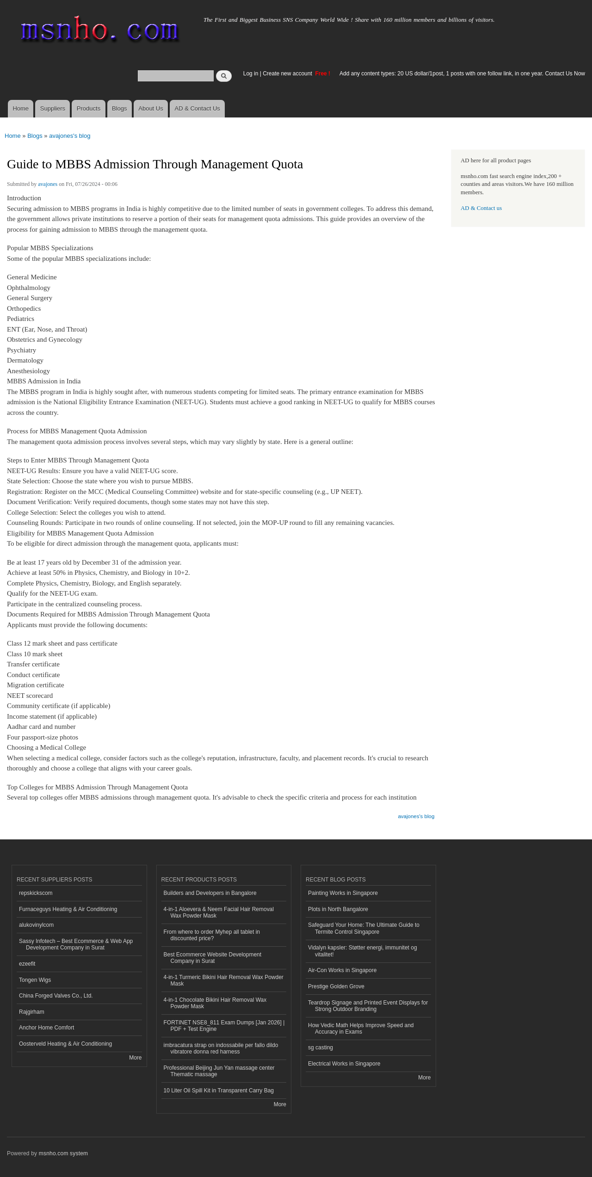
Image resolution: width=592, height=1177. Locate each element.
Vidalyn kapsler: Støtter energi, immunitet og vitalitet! (362, 950)
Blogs (119, 108)
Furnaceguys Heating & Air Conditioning (68, 909)
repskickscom (36, 893)
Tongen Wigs (35, 980)
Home (20, 108)
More (135, 1057)
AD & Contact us (481, 208)
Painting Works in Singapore (343, 893)
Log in (251, 73)
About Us (150, 108)
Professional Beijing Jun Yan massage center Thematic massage (219, 1071)
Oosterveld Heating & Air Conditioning (65, 1044)
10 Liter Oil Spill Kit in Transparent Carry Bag (219, 1090)
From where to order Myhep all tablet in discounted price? (212, 935)
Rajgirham (31, 1012)
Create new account (288, 73)
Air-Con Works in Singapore (342, 970)
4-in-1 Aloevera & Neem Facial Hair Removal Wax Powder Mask (219, 912)
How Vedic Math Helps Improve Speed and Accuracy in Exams (361, 1028)
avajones (47, 184)
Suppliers (52, 108)
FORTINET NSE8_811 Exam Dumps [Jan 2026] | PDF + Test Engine (224, 1025)
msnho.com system (63, 1153)
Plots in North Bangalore (338, 909)
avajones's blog (69, 135)
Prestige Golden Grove (336, 986)
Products (88, 108)
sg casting (320, 1047)
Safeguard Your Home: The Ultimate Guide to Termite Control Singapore (363, 928)
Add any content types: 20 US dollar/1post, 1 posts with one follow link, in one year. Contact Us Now (462, 73)
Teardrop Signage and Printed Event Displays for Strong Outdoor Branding (368, 1005)
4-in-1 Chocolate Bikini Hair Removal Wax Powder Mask (215, 1003)
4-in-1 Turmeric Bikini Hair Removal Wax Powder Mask (224, 980)
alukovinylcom (36, 925)
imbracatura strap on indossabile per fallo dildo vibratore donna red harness (221, 1048)
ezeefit (27, 964)
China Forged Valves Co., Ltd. (56, 995)
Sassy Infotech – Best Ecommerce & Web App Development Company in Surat (76, 944)
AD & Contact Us (197, 108)
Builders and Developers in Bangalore (210, 893)
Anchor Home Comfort (46, 1027)
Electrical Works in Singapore (344, 1063)
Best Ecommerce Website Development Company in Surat (213, 957)
